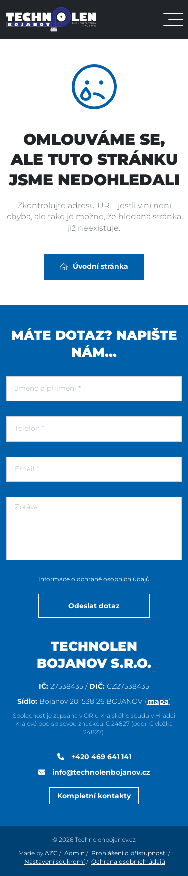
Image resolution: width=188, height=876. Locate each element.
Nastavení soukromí (54, 861)
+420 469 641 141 (100, 756)
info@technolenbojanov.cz (100, 772)
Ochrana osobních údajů (128, 861)
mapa (158, 701)
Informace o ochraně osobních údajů (94, 579)
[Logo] (51, 19)
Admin (74, 853)
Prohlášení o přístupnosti (129, 853)
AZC (51, 853)
